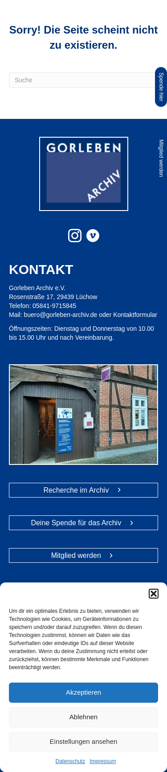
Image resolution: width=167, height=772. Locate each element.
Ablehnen (83, 717)
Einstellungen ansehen (84, 741)
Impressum (103, 761)
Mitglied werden (161, 158)
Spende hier (161, 86)
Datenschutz (70, 761)
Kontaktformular (135, 314)
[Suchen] (83, 80)
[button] (153, 593)
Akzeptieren (83, 692)
